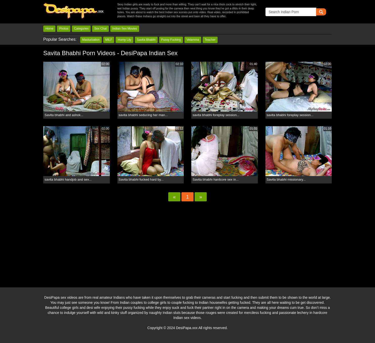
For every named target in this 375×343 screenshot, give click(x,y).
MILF (108, 39)
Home (49, 28)
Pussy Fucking (171, 39)
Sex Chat (100, 28)
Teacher (210, 39)
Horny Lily (124, 39)
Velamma (192, 39)
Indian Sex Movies (124, 28)
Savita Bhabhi (146, 39)
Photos (63, 28)
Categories (81, 28)
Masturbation (91, 39)
